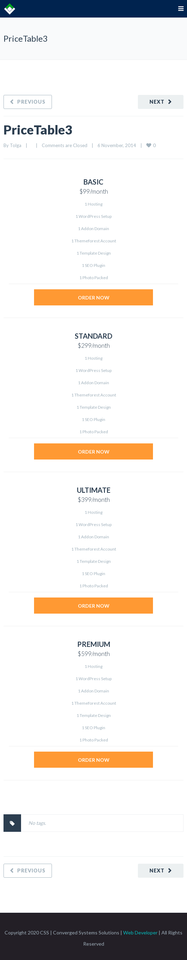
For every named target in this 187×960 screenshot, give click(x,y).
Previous (31, 102)
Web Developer (140, 932)
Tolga (15, 145)
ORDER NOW (93, 298)
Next (157, 102)
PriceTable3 (38, 129)
